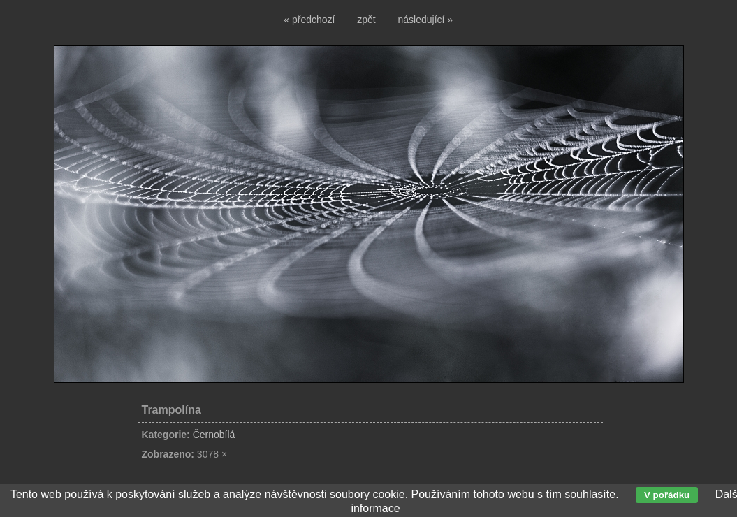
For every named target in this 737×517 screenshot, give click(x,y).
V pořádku (666, 495)
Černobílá (214, 434)
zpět (366, 19)
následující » (425, 19)
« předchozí (309, 19)
